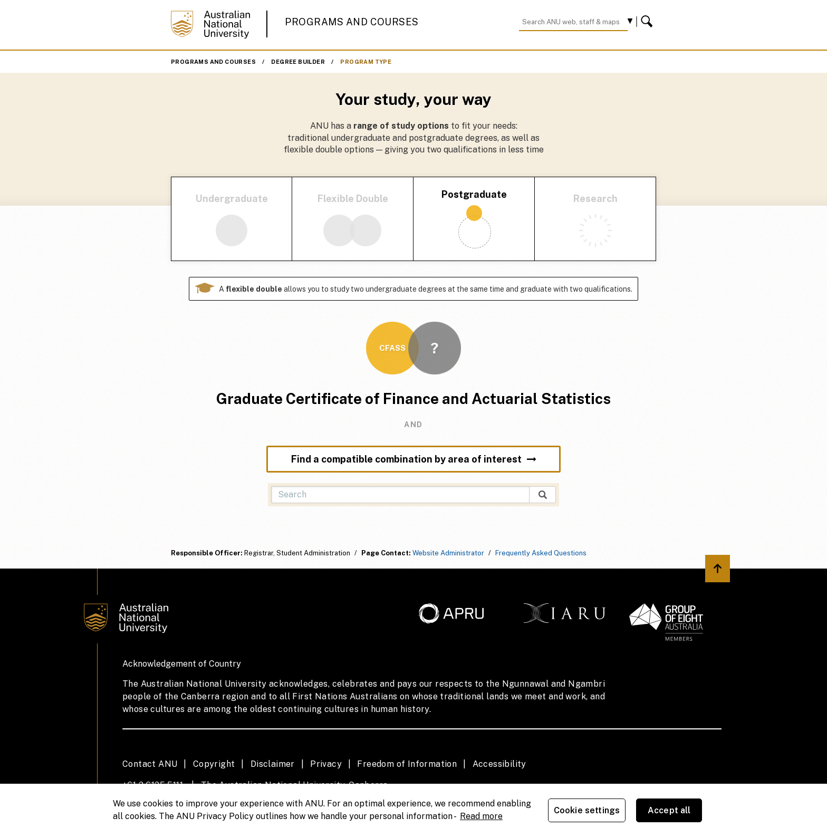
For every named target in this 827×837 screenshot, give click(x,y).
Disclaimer (273, 764)
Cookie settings (587, 810)
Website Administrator (448, 553)
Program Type (365, 62)
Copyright (214, 764)
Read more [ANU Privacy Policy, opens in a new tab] (481, 816)
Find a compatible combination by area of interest (413, 459)
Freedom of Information (407, 764)
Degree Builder (298, 62)
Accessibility (499, 764)
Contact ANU (149, 764)
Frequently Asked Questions (540, 553)
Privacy (326, 764)
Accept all (669, 810)
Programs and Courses (352, 21)
